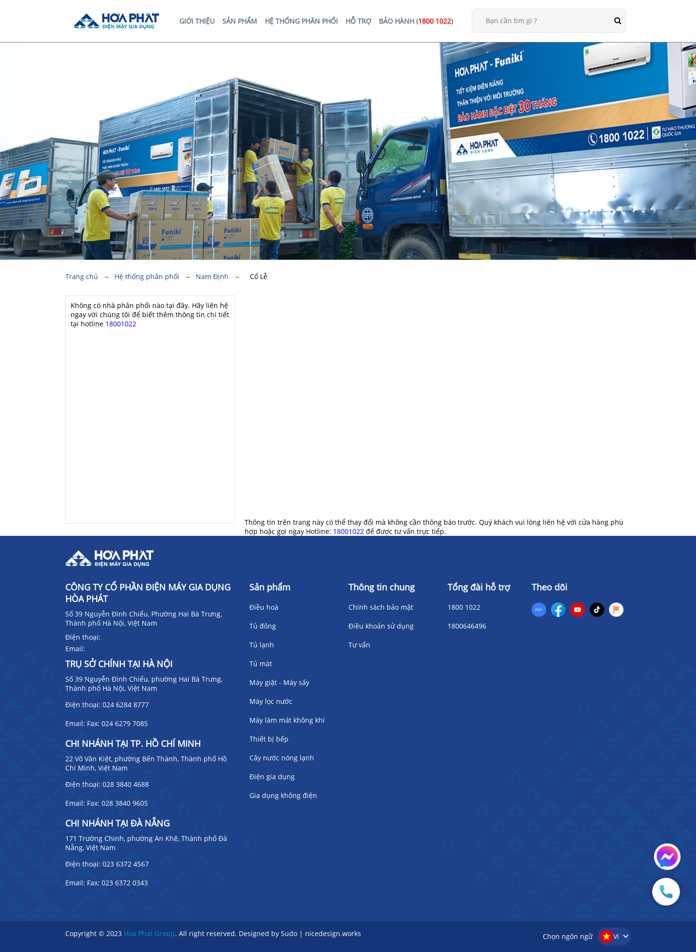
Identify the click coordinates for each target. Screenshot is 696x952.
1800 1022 (464, 607)
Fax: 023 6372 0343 (117, 882)
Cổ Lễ (258, 276)
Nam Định (212, 276)
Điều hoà (263, 607)
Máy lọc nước (270, 701)
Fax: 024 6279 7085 (117, 723)
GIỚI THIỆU (197, 21)
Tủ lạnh (261, 644)
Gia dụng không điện (283, 795)
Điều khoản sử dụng (381, 625)
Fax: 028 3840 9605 (117, 803)
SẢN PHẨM (239, 21)
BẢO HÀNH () (416, 21)
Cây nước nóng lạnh (281, 757)
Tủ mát (260, 663)
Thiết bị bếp (269, 738)
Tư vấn (359, 644)
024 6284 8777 (125, 704)
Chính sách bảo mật (380, 607)
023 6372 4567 (125, 863)
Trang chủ (81, 276)
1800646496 (467, 625)
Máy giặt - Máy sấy (279, 682)
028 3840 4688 (125, 784)
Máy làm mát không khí (287, 720)
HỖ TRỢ (358, 21)
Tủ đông (262, 625)
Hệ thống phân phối (147, 276)
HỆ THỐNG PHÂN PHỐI (301, 21)
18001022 (120, 323)
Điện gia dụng (272, 776)
